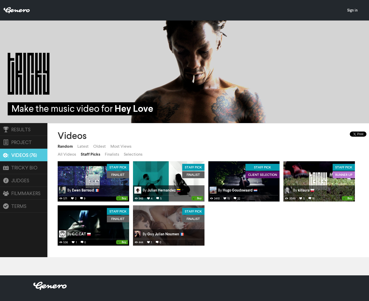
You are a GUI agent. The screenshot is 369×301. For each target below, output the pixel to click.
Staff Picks (90, 154)
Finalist (118, 175)
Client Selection (262, 175)
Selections (133, 154)
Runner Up (343, 175)
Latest (83, 146)
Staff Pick (118, 167)
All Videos (67, 154)
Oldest (99, 146)
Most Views (120, 146)
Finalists (112, 154)
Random (65, 146)
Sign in (352, 10)
